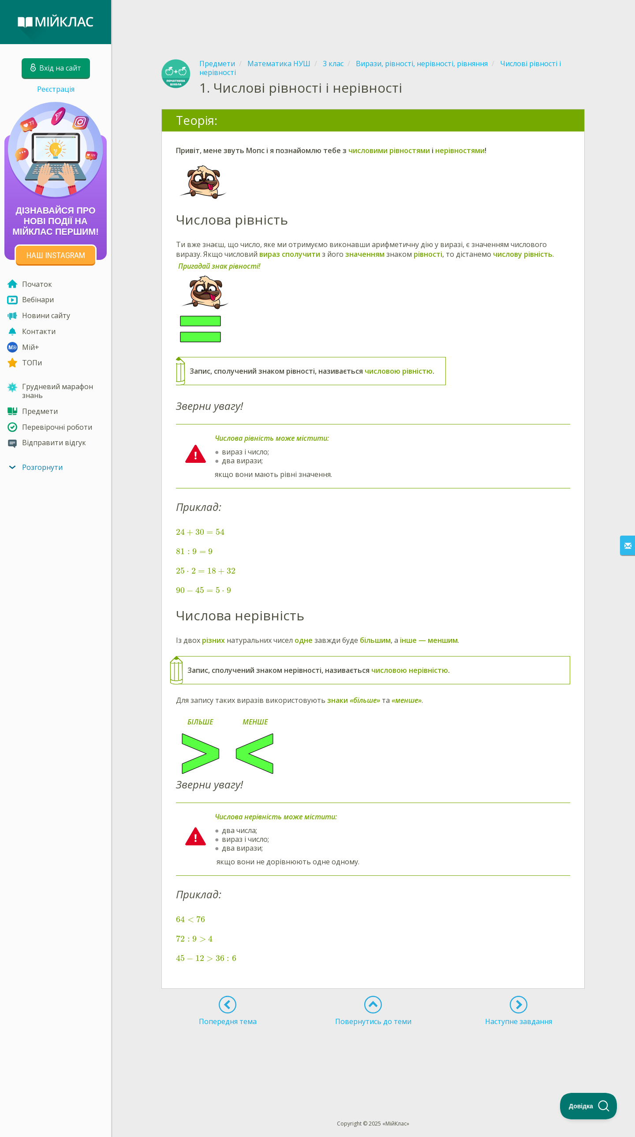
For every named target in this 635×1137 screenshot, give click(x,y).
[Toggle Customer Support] (588, 1106)
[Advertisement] (373, 22)
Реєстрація (56, 89)
